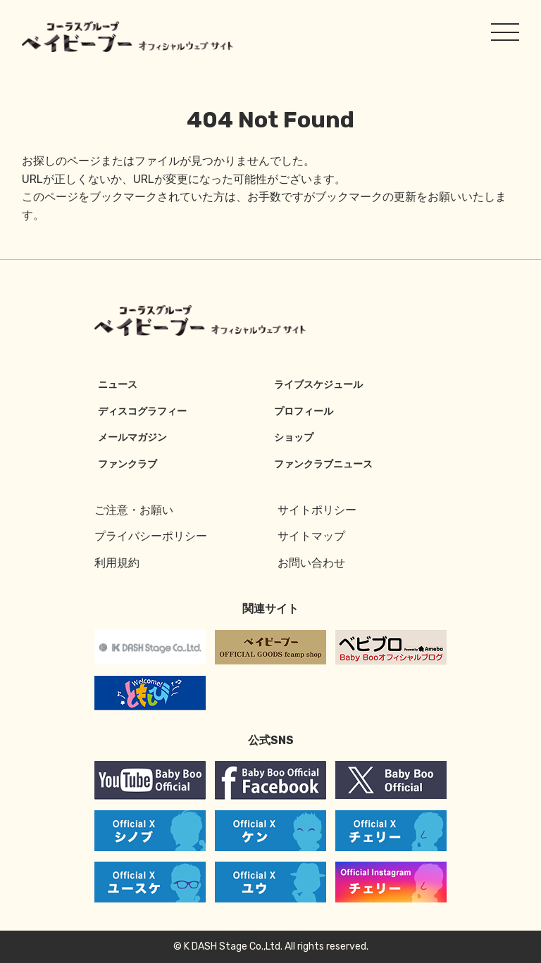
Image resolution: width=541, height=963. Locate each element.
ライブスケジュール (318, 385)
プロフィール (303, 411)
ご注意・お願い (133, 510)
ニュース (117, 385)
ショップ (293, 437)
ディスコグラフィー (142, 411)
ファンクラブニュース (323, 464)
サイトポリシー (317, 510)
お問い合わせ (311, 562)
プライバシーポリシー (150, 536)
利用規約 (116, 562)
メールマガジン (132, 437)
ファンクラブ (127, 464)
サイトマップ (311, 536)
